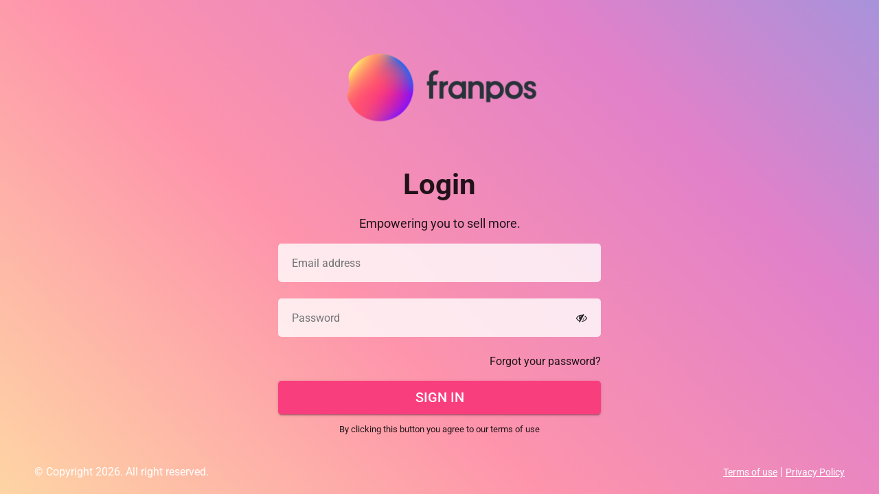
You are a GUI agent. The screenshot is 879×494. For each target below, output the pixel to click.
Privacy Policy (815, 472)
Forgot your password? (545, 361)
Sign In (439, 397)
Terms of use (750, 472)
